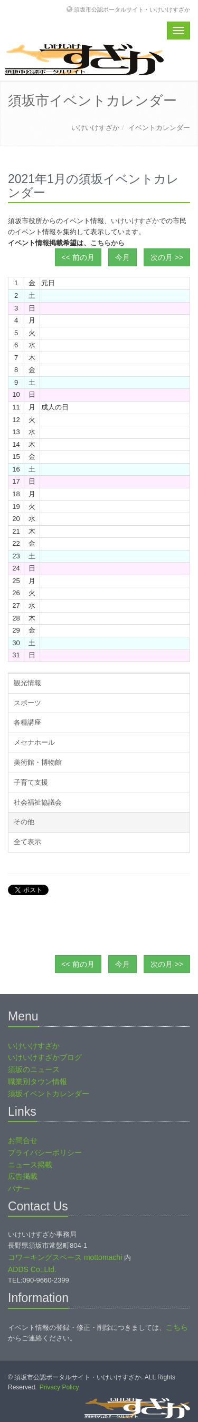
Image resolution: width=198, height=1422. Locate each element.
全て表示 (27, 842)
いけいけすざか (95, 128)
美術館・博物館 (38, 762)
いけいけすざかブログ (45, 1057)
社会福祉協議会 (38, 802)
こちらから (107, 243)
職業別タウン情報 (37, 1081)
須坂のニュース (34, 1069)
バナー (19, 1188)
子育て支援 (31, 782)
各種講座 (27, 722)
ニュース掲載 (30, 1164)
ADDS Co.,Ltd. (32, 1269)
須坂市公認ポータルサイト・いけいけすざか (132, 9)
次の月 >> (166, 257)
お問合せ (22, 1140)
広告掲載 (22, 1176)
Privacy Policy (59, 1387)
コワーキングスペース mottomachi (65, 1257)
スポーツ (27, 703)
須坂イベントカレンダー (48, 1093)
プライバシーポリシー (45, 1152)
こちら (177, 1327)
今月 (122, 257)
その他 (24, 822)
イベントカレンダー (159, 128)
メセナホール (34, 742)
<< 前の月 (78, 257)
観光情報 (27, 683)
